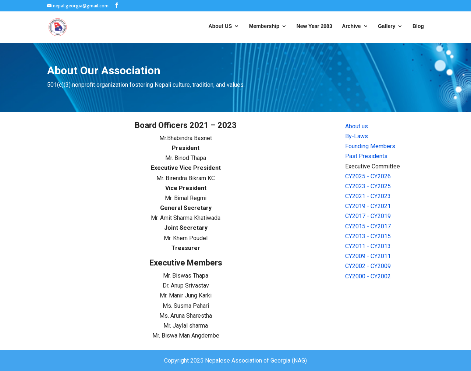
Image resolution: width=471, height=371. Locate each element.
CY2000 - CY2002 (368, 276)
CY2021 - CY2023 (368, 196)
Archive (351, 26)
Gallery (386, 26)
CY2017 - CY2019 (368, 216)
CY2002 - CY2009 (368, 266)
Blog (418, 26)
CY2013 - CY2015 (368, 236)
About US (220, 26)
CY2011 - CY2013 (368, 246)
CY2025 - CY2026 (368, 176)
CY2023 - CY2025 (368, 186)
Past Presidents (366, 156)
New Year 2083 (314, 26)
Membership (264, 26)
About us (356, 126)
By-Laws (356, 136)
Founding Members (370, 146)
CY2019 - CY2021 (368, 206)
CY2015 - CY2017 (368, 226)
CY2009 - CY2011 (368, 256)
